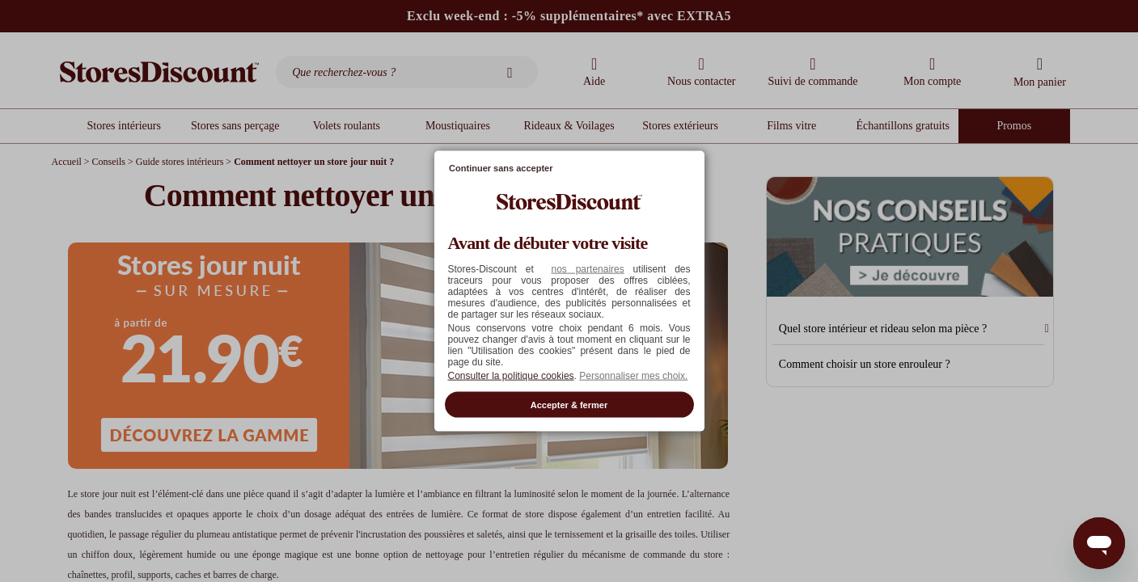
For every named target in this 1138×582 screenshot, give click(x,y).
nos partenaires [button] (587, 268)
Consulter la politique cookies (511, 375)
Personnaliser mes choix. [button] (633, 375)
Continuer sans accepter (500, 168)
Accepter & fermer (569, 404)
